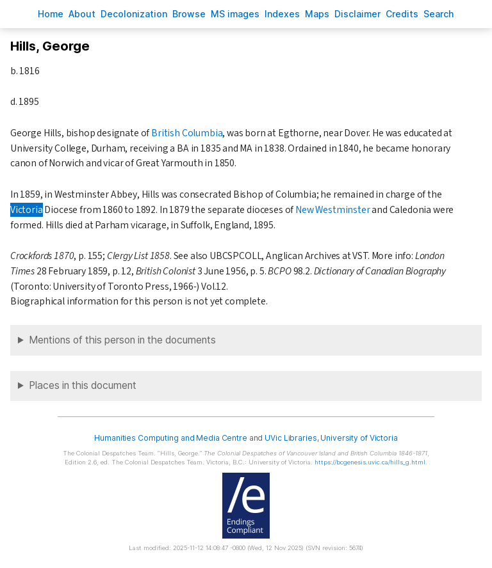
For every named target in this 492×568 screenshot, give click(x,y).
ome (50, 13)
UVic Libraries (290, 438)
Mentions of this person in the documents (122, 340)
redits (402, 13)
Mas (317, 13)
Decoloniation (134, 13)
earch (438, 13)
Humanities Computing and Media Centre (170, 438)
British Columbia (186, 133)
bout (82, 13)
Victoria (26, 210)
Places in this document (82, 385)
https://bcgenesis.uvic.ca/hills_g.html (370, 462)
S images (235, 13)
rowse (189, 13)
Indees (282, 13)
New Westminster (332, 210)
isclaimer (357, 13)
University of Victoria (358, 438)
